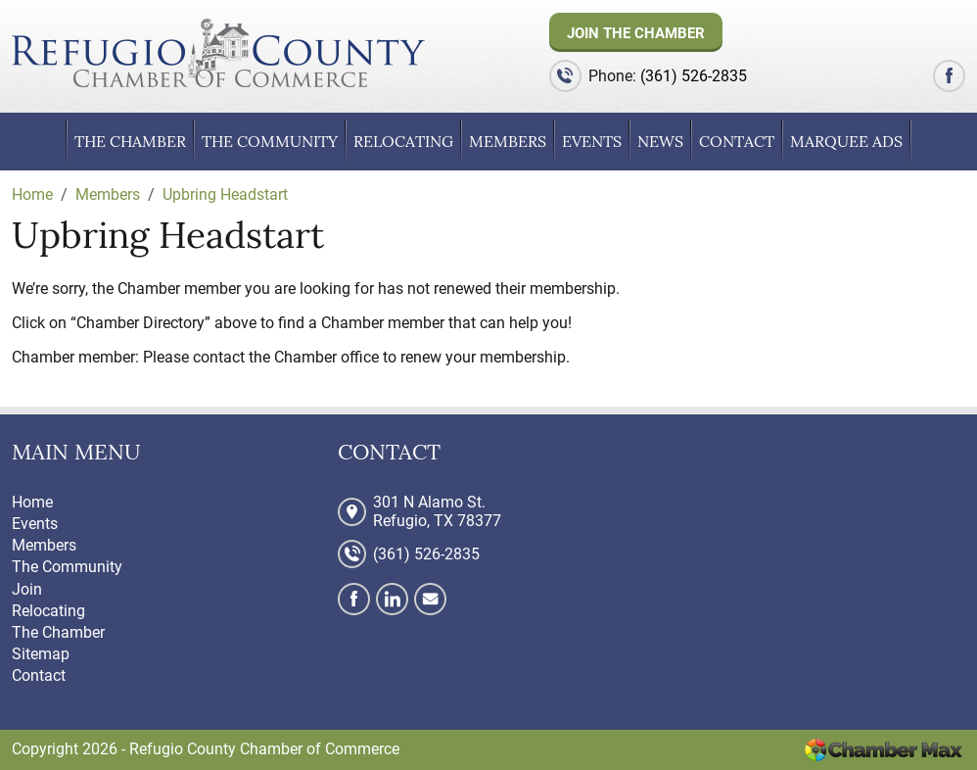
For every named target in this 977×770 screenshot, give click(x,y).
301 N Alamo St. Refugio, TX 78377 (437, 511)
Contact (736, 141)
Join (27, 589)
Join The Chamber (636, 33)
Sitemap (41, 654)
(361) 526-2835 (693, 76)
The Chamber (130, 141)
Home (32, 502)
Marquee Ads (846, 141)
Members (507, 141)
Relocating (403, 141)
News (660, 141)
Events (592, 141)
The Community (270, 141)
